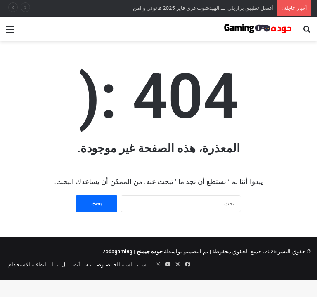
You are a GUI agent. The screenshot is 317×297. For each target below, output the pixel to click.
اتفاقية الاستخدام (27, 265)
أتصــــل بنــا (66, 265)
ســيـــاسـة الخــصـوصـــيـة (116, 265)
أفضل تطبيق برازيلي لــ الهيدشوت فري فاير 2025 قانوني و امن (203, 8)
